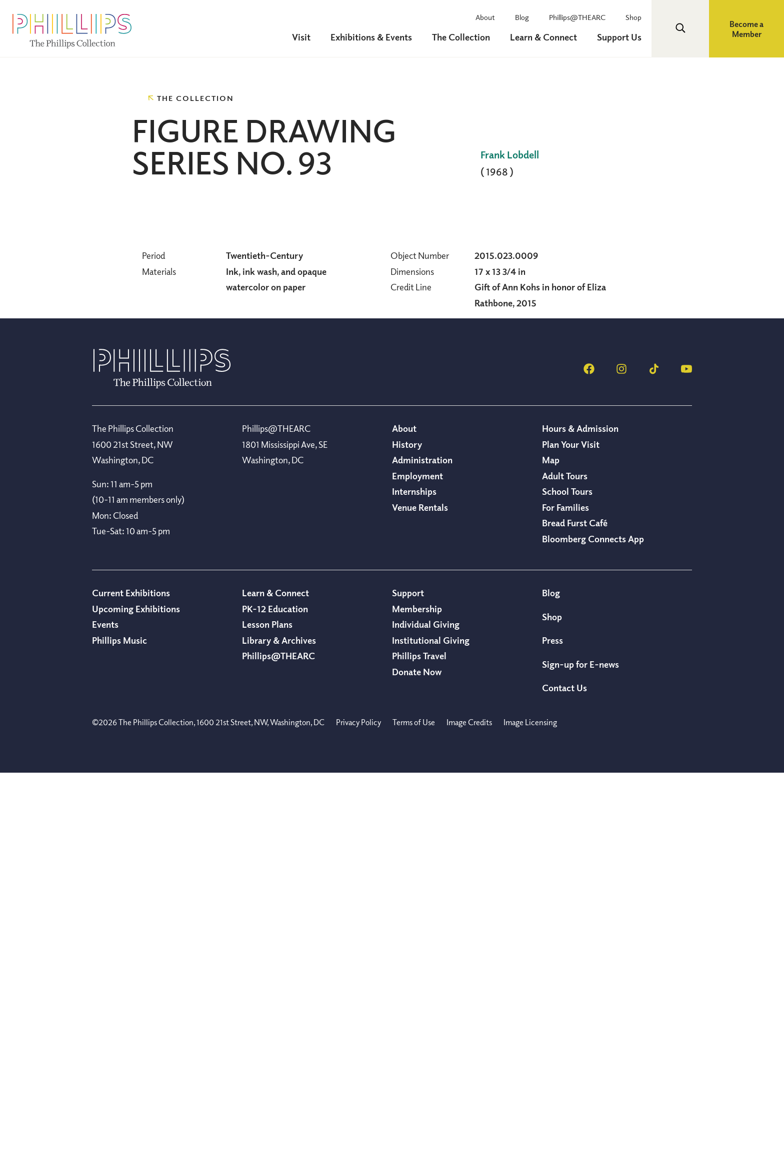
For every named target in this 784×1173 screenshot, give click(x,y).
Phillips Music (119, 1040)
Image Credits (469, 1122)
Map (551, 859)
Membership (417, 1008)
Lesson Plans (267, 1024)
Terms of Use (413, 1122)
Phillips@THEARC (577, 16)
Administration (422, 859)
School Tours (567, 891)
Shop (634, 16)
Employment (417, 875)
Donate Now (417, 1071)
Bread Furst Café (575, 922)
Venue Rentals (420, 907)
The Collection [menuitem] (461, 36)
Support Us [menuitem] (619, 36)
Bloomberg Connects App (593, 938)
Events (105, 1024)
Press (552, 1040)
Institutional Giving (431, 1040)
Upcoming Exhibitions (136, 1008)
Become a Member (747, 29)
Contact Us (564, 1087)
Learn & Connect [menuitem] (543, 36)
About (485, 16)
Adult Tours (565, 875)
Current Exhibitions (131, 992)
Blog (522, 16)
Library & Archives (279, 1040)
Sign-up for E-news (580, 1064)
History (407, 844)
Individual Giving (426, 1024)
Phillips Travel (419, 1055)
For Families (565, 907)
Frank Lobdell (509, 154)
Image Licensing (530, 1122)
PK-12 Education (275, 1008)
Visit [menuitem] (301, 36)
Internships (414, 891)
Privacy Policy (358, 1122)
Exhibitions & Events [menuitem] (371, 36)
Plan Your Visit (571, 844)
